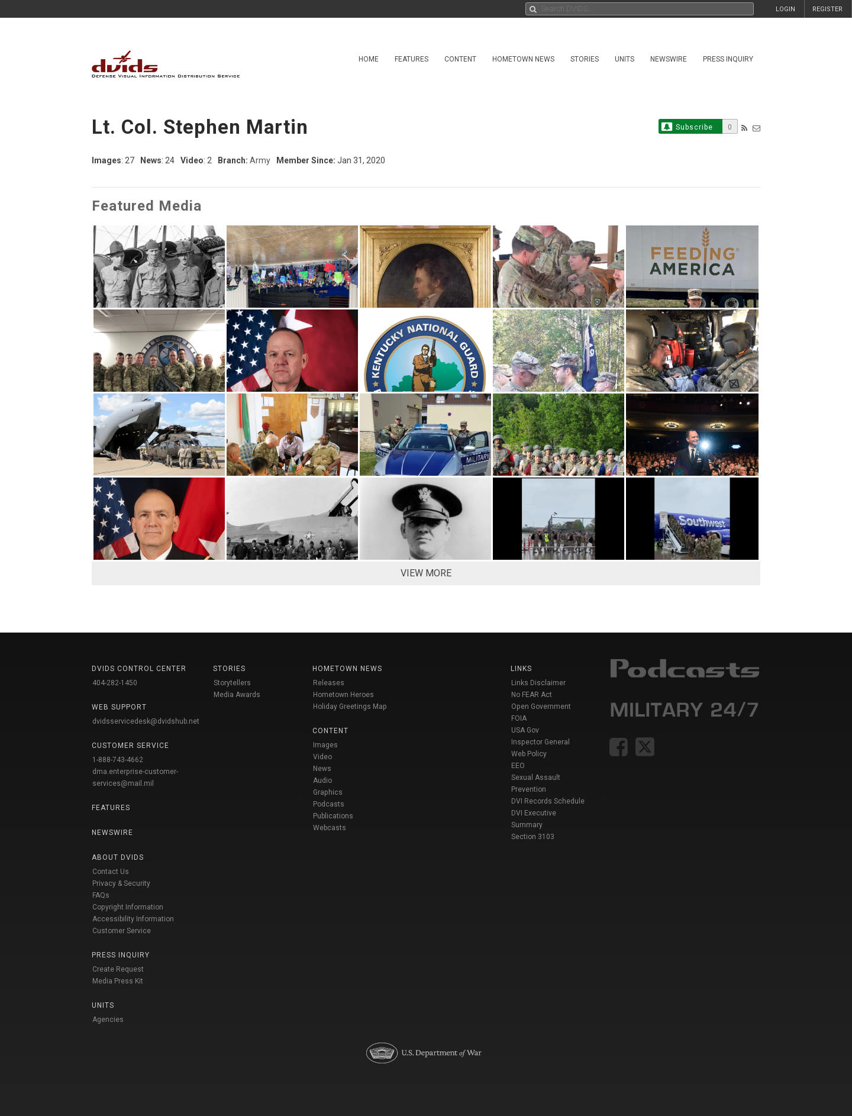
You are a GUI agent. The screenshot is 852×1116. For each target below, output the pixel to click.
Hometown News (523, 59)
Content (460, 59)
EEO (518, 766)
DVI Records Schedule (548, 801)
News (322, 769)
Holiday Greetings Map (350, 706)
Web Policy (529, 754)
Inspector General (540, 742)
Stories (584, 59)
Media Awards (237, 695)
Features (411, 59)
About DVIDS (118, 857)
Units (624, 59)
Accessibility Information (133, 919)
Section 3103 (532, 837)
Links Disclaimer (538, 683)
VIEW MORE (426, 573)
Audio (322, 780)
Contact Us (110, 871)
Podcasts (328, 804)
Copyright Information (127, 907)
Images (325, 745)
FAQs (100, 895)
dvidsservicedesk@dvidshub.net (145, 721)
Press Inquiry (728, 59)
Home (369, 59)
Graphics (328, 792)
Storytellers (232, 683)
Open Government (541, 706)
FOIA (519, 718)
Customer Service (121, 931)
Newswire (668, 59)
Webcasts (329, 828)
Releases (328, 683)
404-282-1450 (114, 683)
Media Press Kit (117, 981)
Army (260, 160)
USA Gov (525, 730)
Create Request (118, 969)
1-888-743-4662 (117, 760)
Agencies (108, 1019)
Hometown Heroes (343, 695)
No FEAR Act (531, 695)
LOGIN (785, 9)
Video (322, 757)
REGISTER (827, 9)
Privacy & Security (121, 883)
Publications (333, 816)
